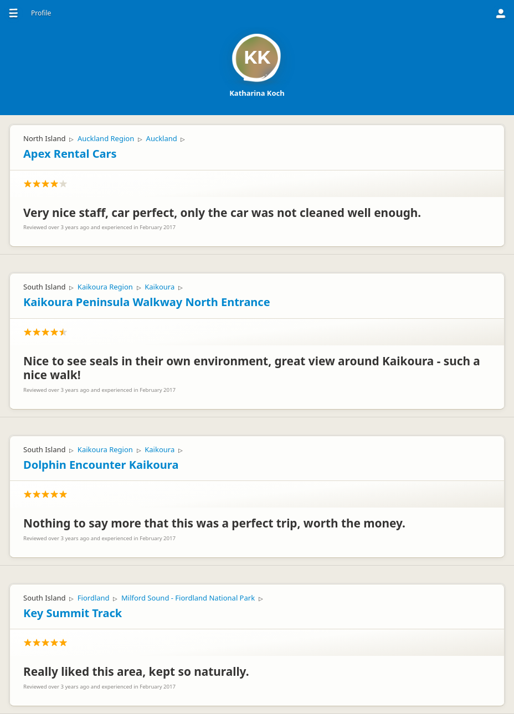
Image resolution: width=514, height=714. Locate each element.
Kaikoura (159, 287)
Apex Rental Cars (69, 153)
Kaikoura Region (105, 287)
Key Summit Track (72, 613)
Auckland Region (106, 138)
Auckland (161, 138)
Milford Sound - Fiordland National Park (188, 598)
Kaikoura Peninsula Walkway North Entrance (146, 301)
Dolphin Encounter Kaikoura (100, 464)
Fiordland (94, 598)
